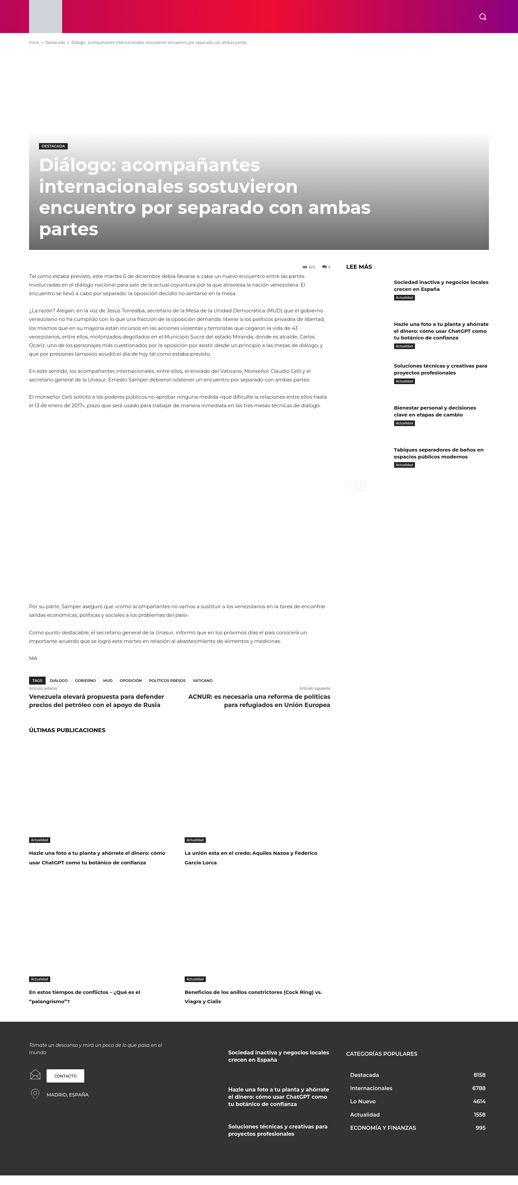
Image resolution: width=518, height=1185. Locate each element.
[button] (482, 16)
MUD (107, 680)
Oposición (131, 680)
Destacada (55, 42)
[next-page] (361, 492)
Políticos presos (167, 680)
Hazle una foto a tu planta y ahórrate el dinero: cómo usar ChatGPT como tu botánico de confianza (98, 862)
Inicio (34, 42)
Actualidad (39, 840)
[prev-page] (350, 492)
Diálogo (59, 680)
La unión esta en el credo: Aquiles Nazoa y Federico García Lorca (248, 857)
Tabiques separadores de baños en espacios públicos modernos (437, 459)
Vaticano (203, 680)
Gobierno (85, 680)
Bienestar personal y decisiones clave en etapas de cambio (438, 418)
